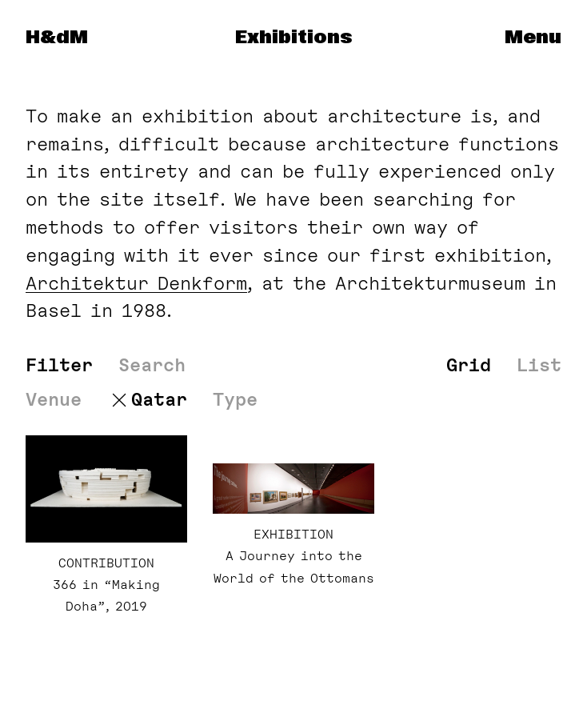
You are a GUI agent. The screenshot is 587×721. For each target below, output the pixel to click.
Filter (59, 365)
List (539, 364)
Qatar (159, 400)
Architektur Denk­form (136, 283)
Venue (54, 400)
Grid (468, 364)
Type (235, 400)
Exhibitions (293, 38)
